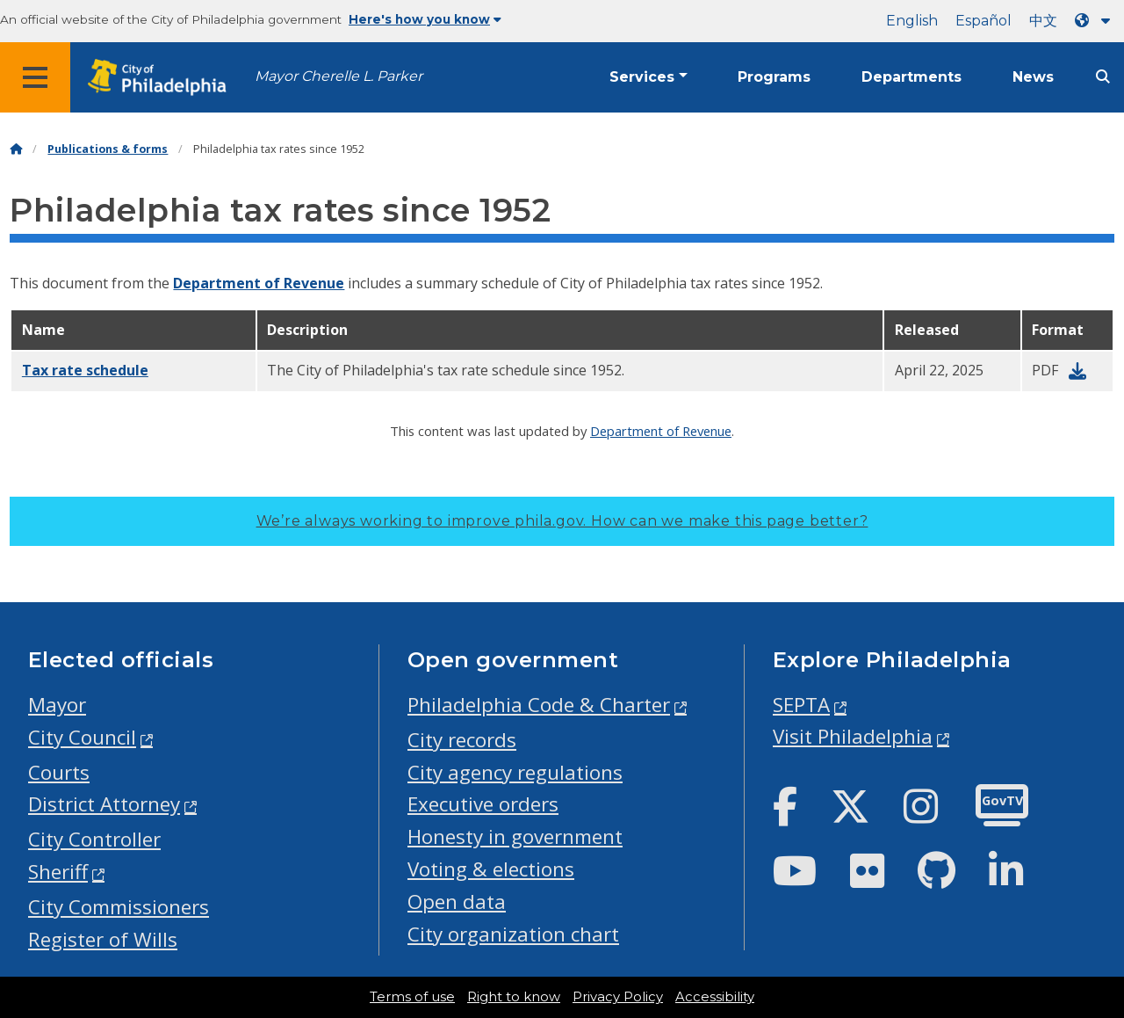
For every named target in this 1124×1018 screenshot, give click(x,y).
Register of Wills (102, 939)
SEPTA (801, 704)
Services (641, 77)
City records (461, 739)
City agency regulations (515, 772)
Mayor (57, 704)
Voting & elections (490, 869)
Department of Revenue (258, 283)
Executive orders (482, 804)
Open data (456, 901)
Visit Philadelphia (853, 736)
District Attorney (104, 804)
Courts (59, 772)
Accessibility (714, 997)
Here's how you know (425, 19)
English (912, 20)
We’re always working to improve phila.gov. (562, 521)
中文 (1043, 20)
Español (983, 20)
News (1033, 77)
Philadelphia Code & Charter (538, 704)
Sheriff (58, 871)
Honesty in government (515, 836)
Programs (774, 77)
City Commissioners (118, 906)
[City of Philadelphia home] (162, 78)
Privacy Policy (618, 997)
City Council (82, 737)
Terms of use (412, 997)
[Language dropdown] (1096, 20)
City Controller (94, 839)
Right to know (513, 997)
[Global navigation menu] (35, 77)
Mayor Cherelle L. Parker (338, 76)
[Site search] (1103, 76)
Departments (911, 77)
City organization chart (513, 934)
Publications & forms (107, 149)
